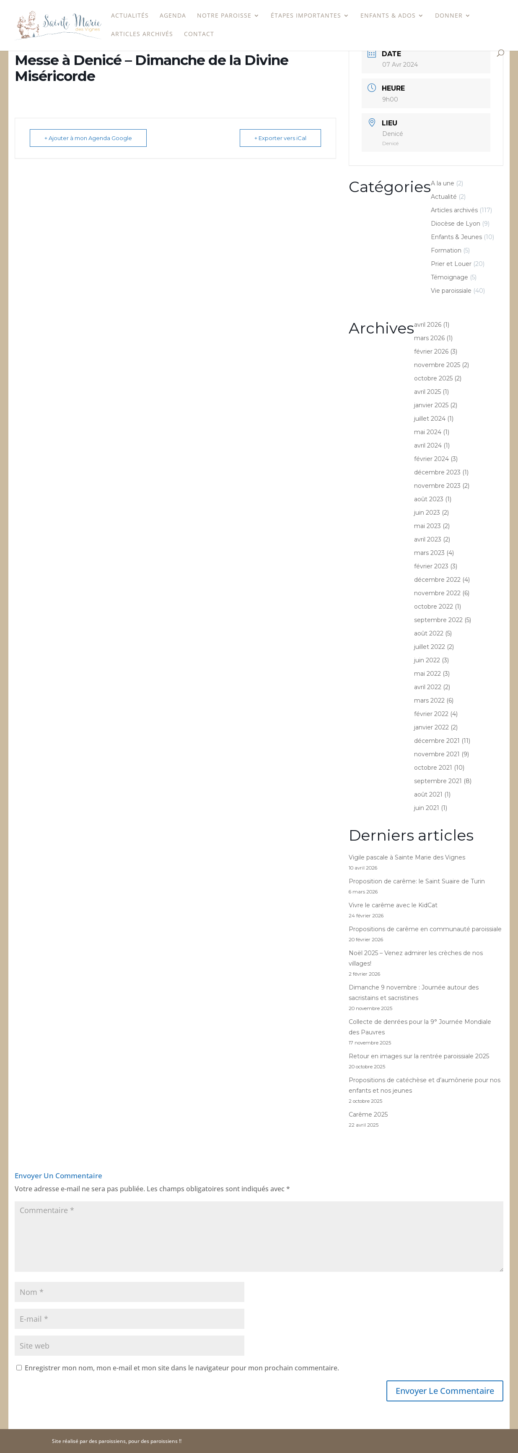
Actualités (130, 16)
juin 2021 (426, 808)
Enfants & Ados (388, 16)
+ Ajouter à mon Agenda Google (88, 138)
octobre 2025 (433, 378)
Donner (449, 16)
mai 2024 (427, 432)
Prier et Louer (451, 264)
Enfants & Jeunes (456, 237)
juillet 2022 (429, 647)
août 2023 (428, 499)
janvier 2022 (431, 727)
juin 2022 (427, 660)
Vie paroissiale (451, 290)
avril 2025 (427, 392)
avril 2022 (427, 687)
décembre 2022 (437, 579)
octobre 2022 (433, 606)
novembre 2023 (437, 486)
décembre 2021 (437, 741)
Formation (446, 250)
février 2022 (431, 714)
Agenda (173, 16)
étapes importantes (306, 16)
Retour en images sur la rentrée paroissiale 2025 (419, 1056)
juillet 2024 (429, 418)
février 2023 (431, 566)
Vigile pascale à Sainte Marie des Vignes (407, 857)
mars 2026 (429, 338)
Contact (199, 34)
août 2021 (428, 794)
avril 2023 (427, 539)
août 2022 (428, 633)
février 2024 (431, 459)
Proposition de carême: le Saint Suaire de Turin (417, 881)
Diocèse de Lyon (455, 223)
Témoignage (449, 277)
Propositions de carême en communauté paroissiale (425, 929)
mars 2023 (429, 553)
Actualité (444, 197)
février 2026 (431, 351)
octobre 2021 (433, 767)
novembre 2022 (437, 593)
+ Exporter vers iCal (280, 138)
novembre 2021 (437, 754)
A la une (442, 183)
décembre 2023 (437, 472)
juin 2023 (427, 512)
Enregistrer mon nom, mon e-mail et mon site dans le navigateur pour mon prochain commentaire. (182, 1367)
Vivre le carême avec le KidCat (393, 905)
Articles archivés (142, 34)
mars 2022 (429, 700)
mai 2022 (427, 673)
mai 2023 (427, 526)
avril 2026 (427, 324)
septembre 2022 (438, 620)
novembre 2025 (437, 365)
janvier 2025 (431, 405)
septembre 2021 (438, 781)
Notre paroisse (224, 16)
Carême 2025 (368, 1114)
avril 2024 (428, 445)
